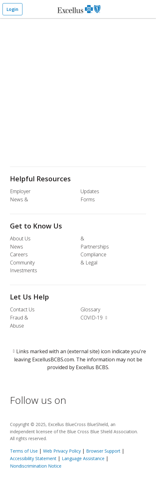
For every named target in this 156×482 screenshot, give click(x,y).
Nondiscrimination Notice (35, 466)
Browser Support (103, 451)
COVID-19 (94, 317)
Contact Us (22, 309)
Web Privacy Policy (62, 451)
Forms (87, 199)
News (16, 246)
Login (12, 9)
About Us (20, 238)
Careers (19, 254)
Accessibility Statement (33, 458)
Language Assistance (84, 458)
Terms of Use (24, 451)
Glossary (90, 309)
